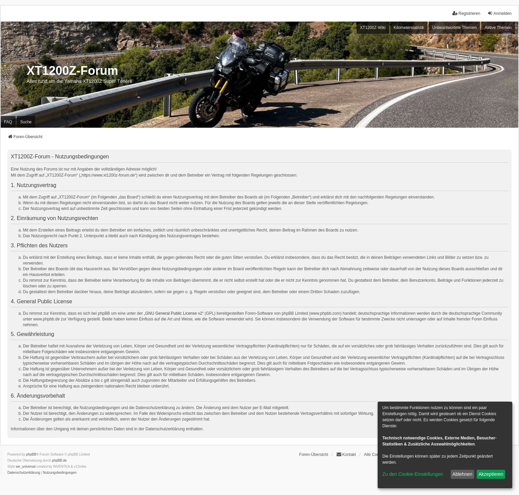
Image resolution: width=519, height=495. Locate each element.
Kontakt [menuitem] (346, 454)
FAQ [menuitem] (8, 122)
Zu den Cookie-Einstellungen (412, 474)
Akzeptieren (490, 474)
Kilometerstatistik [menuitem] (409, 27)
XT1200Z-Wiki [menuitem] (373, 27)
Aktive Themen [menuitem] (498, 27)
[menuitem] (23, 473)
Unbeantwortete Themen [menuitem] (454, 27)
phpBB (31, 454)
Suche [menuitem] (26, 122)
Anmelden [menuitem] (499, 13)
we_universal (25, 466)
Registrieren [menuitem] (466, 13)
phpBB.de (59, 460)
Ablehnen (462, 474)
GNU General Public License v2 (173, 313)
